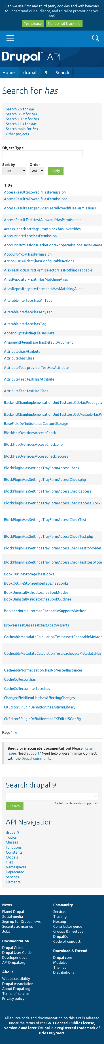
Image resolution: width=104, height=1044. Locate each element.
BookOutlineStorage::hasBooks (29, 574)
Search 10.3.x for (22, 119)
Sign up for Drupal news (21, 921)
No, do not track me (64, 24)
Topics (11, 837)
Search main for (22, 129)
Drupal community (36, 758)
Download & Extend (70, 951)
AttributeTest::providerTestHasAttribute (36, 368)
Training (60, 917)
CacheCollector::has (20, 679)
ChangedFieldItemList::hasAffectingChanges (39, 698)
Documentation (15, 941)
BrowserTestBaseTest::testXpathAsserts (36, 625)
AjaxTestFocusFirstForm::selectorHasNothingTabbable (48, 270)
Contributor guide (67, 926)
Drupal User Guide (17, 953)
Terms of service (15, 994)
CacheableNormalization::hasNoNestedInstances (43, 670)
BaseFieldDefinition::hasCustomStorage (36, 424)
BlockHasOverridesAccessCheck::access (36, 456)
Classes (12, 842)
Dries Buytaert (51, 1033)
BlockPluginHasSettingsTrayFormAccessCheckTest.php (48, 536)
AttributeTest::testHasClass (26, 391)
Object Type (13, 148)
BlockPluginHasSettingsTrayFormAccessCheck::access (47, 491)
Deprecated (15, 872)
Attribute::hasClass (19, 358)
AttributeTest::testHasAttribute (29, 379)
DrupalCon (61, 936)
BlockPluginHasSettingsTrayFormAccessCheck (41, 468)
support (33, 753)
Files (9, 862)
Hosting (59, 921)
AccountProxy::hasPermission (28, 254)
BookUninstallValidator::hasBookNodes (36, 592)
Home (8, 72)
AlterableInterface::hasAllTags (28, 300)
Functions (14, 847)
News (7, 905)
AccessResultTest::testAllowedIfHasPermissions (42, 220)
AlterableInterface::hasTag (25, 324)
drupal (29, 72)
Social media (12, 917)
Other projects (17, 134)
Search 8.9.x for (21, 114)
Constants (14, 852)
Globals (12, 857)
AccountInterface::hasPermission (30, 236)
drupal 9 (12, 832)
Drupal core (62, 958)
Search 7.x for (20, 109)
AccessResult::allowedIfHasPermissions (36, 199)
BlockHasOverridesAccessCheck (30, 433)
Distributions (63, 972)
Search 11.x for (21, 124)
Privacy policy (13, 999)
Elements (13, 882)
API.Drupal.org (13, 962)
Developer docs (14, 958)
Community (63, 905)
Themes (59, 967)
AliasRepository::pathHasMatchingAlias (36, 279)
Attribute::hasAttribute (22, 351)
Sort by (8, 165)
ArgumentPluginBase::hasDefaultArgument (38, 342)
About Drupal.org (16, 989)
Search (62, 72)
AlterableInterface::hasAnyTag (28, 312)
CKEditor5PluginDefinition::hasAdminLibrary (39, 707)
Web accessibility (16, 979)
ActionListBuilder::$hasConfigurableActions (39, 261)
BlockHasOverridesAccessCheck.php (33, 444)
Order (35, 165)
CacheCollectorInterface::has (27, 689)
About (7, 972)
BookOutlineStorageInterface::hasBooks (36, 583)
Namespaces (16, 867)
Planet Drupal (13, 912)
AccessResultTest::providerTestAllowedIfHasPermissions (50, 208)
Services (12, 877)
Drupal (44, 1028)
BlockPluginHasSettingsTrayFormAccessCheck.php (45, 480)
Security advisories (17, 926)
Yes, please (33, 24)
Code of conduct (67, 941)
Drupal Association (17, 984)
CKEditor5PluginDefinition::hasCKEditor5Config (42, 719)
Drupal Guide (12, 948)
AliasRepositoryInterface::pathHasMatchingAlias (43, 289)
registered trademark (76, 1028)
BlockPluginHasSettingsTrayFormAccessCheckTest (45, 520)
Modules (60, 962)
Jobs (6, 931)
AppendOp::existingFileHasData (29, 333)
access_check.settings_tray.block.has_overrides (42, 229)
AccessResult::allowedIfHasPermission (35, 192)
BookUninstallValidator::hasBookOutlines (37, 599)
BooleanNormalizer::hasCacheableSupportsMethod (45, 611)
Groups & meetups (68, 931)
